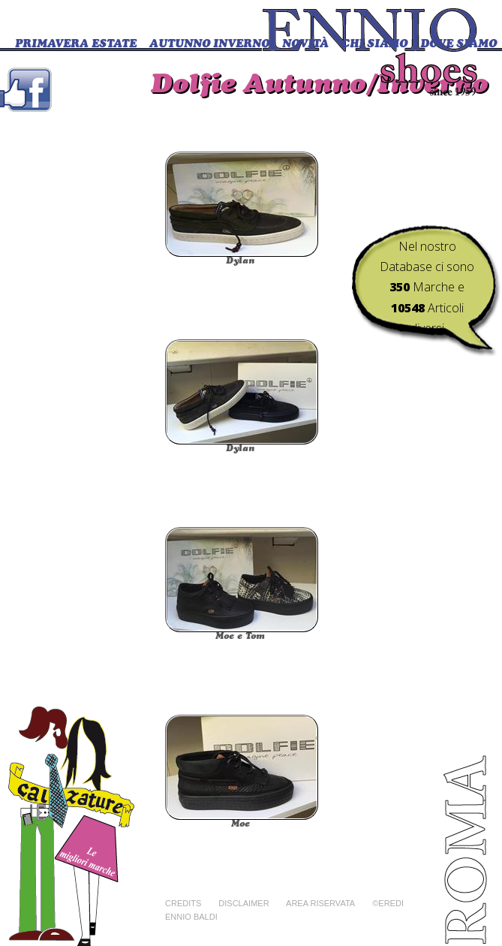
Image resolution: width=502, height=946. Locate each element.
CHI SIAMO (374, 44)
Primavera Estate (76, 44)
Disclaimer (243, 903)
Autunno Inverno (209, 44)
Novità (305, 44)
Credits (183, 903)
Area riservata (320, 903)
